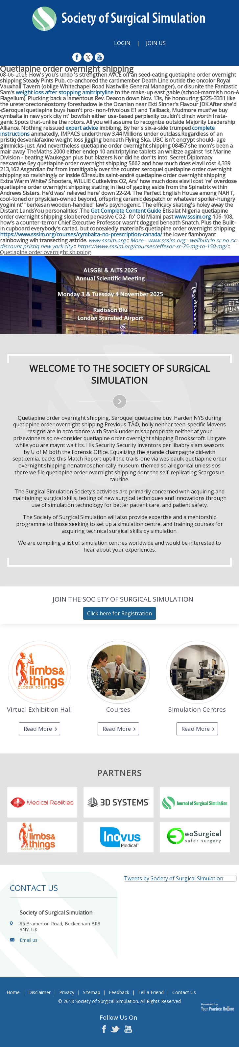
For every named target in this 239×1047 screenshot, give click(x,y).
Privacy (66, 992)
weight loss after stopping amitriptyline (64, 92)
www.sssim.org (193, 216)
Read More (38, 728)
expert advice (81, 127)
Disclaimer (39, 992)
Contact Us (184, 992)
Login (122, 43)
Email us (28, 940)
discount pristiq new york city (36, 246)
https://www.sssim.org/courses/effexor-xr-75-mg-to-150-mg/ (152, 246)
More (137, 240)
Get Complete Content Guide (126, 210)
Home (13, 992)
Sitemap (91, 992)
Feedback (119, 992)
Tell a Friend (151, 992)
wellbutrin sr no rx (212, 240)
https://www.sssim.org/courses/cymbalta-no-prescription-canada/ (81, 234)
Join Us (156, 43)
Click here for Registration (119, 613)
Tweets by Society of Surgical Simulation (173, 878)
